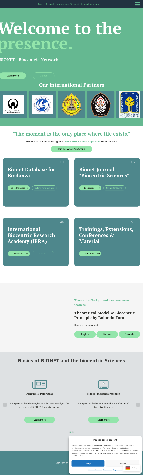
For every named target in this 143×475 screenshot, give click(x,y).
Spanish (129, 334)
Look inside (89, 188)
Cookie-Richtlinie (95, 470)
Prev (5, 405)
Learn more (17, 253)
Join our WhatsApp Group (71, 148)
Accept (88, 463)
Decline (122, 463)
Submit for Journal (114, 188)
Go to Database (18, 188)
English (85, 334)
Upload (43, 75)
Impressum (107, 470)
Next (138, 405)
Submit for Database (44, 188)
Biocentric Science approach (82, 141)
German (107, 334)
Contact (43, 253)
